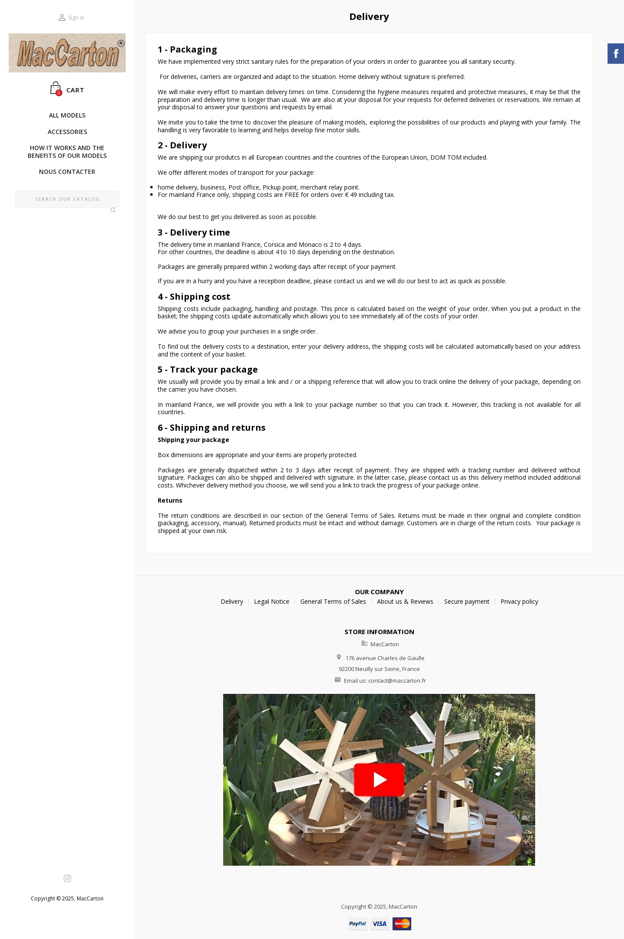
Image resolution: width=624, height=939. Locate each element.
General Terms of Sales (333, 601)
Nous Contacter (67, 171)
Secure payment (467, 601)
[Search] (67, 199)
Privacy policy (519, 601)
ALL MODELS (67, 115)
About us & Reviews (405, 601)
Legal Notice (271, 601)
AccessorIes (67, 132)
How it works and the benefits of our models (67, 152)
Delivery (232, 601)
